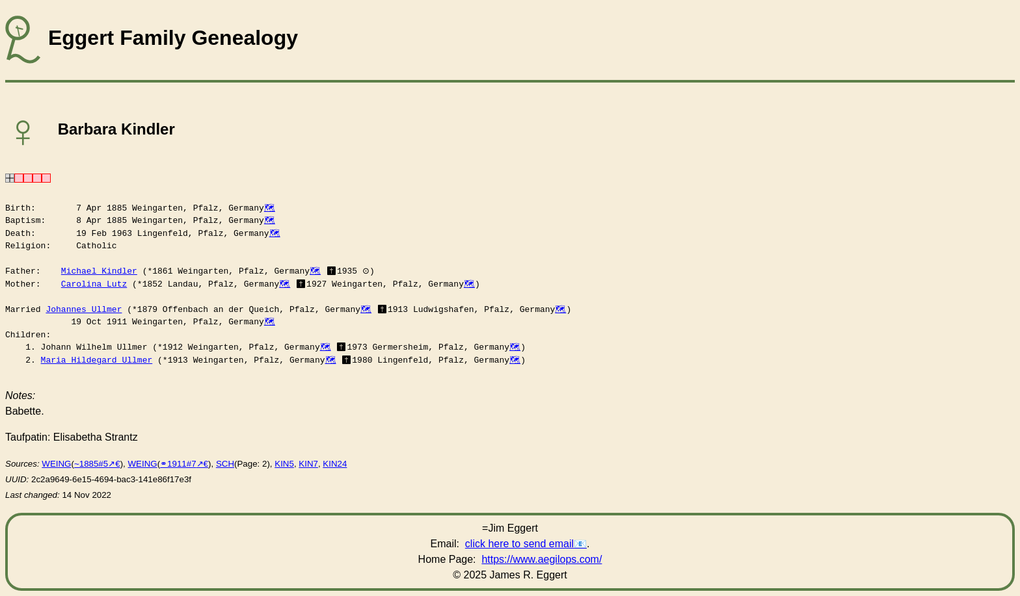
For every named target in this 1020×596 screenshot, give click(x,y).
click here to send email (519, 543)
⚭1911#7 (178, 464)
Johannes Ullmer (84, 309)
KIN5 (284, 464)
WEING (56, 464)
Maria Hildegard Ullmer (97, 360)
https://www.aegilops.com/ (541, 559)
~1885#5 (91, 464)
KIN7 (308, 464)
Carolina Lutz (94, 284)
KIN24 (335, 464)
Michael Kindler (99, 271)
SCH (225, 464)
